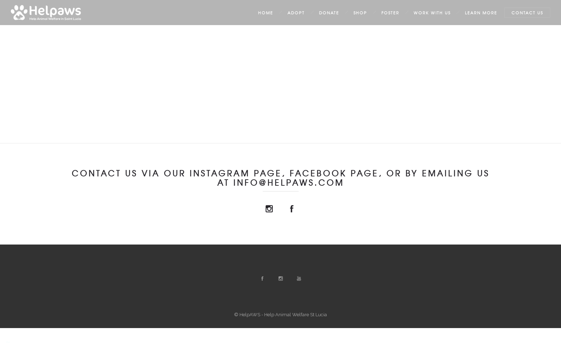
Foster (390, 12)
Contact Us (527, 12)
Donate (329, 12)
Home (265, 12)
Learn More (481, 12)
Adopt (296, 12)
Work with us (432, 12)
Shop (360, 12)
